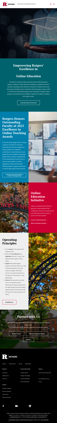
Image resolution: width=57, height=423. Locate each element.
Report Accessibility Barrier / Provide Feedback (36, 417)
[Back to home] (12, 357)
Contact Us (4, 378)
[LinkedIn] (30, 406)
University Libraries (6, 397)
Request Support (16, 333)
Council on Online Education (39, 220)
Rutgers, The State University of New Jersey (24, 419)
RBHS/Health (28, 363)
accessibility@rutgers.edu (15, 417)
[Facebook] (3, 406)
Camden (4, 363)
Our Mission (4, 372)
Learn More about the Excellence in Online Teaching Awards (14, 175)
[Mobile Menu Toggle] (54, 4)
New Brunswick (12, 363)
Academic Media (24, 372)
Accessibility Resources (44, 378)
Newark (20, 363)
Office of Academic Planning (39, 223)
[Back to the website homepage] (8, 4)
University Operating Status (45, 372)
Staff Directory (5, 375)
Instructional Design (24, 381)
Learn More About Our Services (28, 102)
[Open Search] (50, 4)
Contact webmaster (45, 419)
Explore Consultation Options (37, 333)
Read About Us (9, 302)
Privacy (40, 381)
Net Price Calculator (6, 391)
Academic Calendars (6, 388)
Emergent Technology (25, 375)
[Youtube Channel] (16, 406)
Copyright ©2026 (12, 419)
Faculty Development (25, 378)
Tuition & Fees (5, 394)
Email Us (28, 339)
